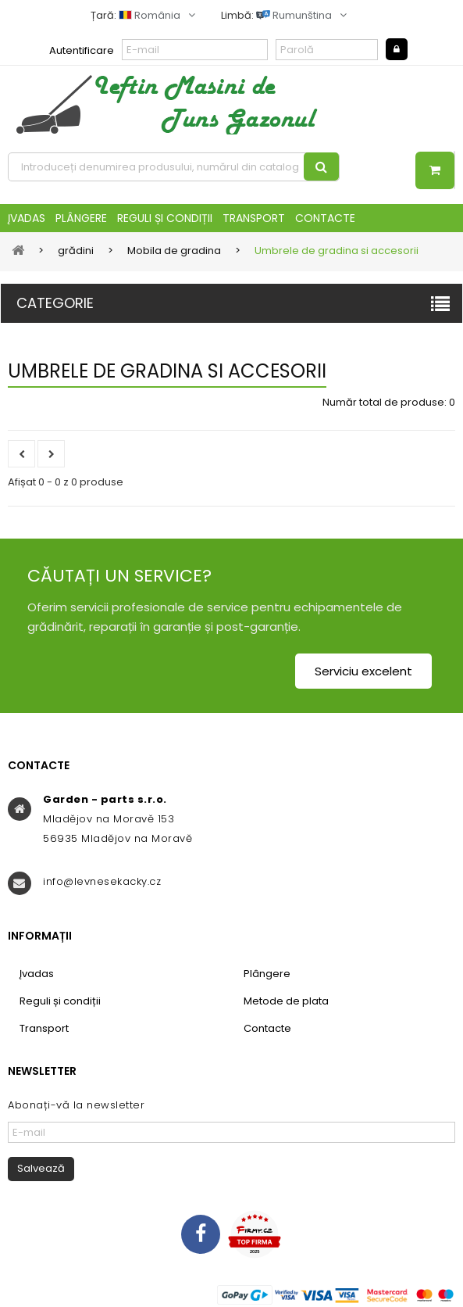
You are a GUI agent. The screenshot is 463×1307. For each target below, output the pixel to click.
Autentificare (81, 50)
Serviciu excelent (363, 671)
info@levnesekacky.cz (102, 881)
